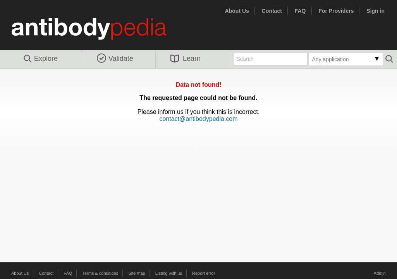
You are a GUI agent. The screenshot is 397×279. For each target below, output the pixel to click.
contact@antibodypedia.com (198, 118)
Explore (40, 59)
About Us (237, 11)
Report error (203, 273)
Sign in (375, 11)
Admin (380, 273)
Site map (136, 273)
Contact (272, 11)
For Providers (336, 11)
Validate (115, 58)
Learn (185, 58)
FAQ (300, 11)
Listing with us (168, 273)
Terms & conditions (100, 273)
